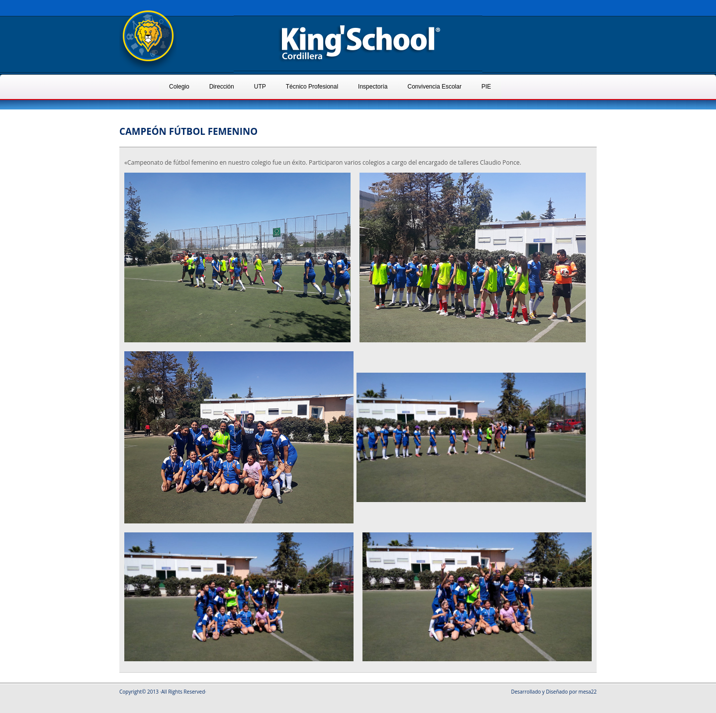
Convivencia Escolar (434, 86)
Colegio (179, 86)
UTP (260, 86)
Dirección (221, 86)
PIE (486, 86)
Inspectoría (372, 86)
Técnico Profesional (312, 86)
